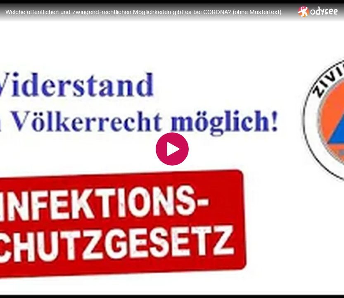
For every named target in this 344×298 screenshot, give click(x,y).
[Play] (172, 149)
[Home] (318, 11)
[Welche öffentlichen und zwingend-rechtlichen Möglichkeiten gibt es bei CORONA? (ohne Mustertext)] (148, 12)
